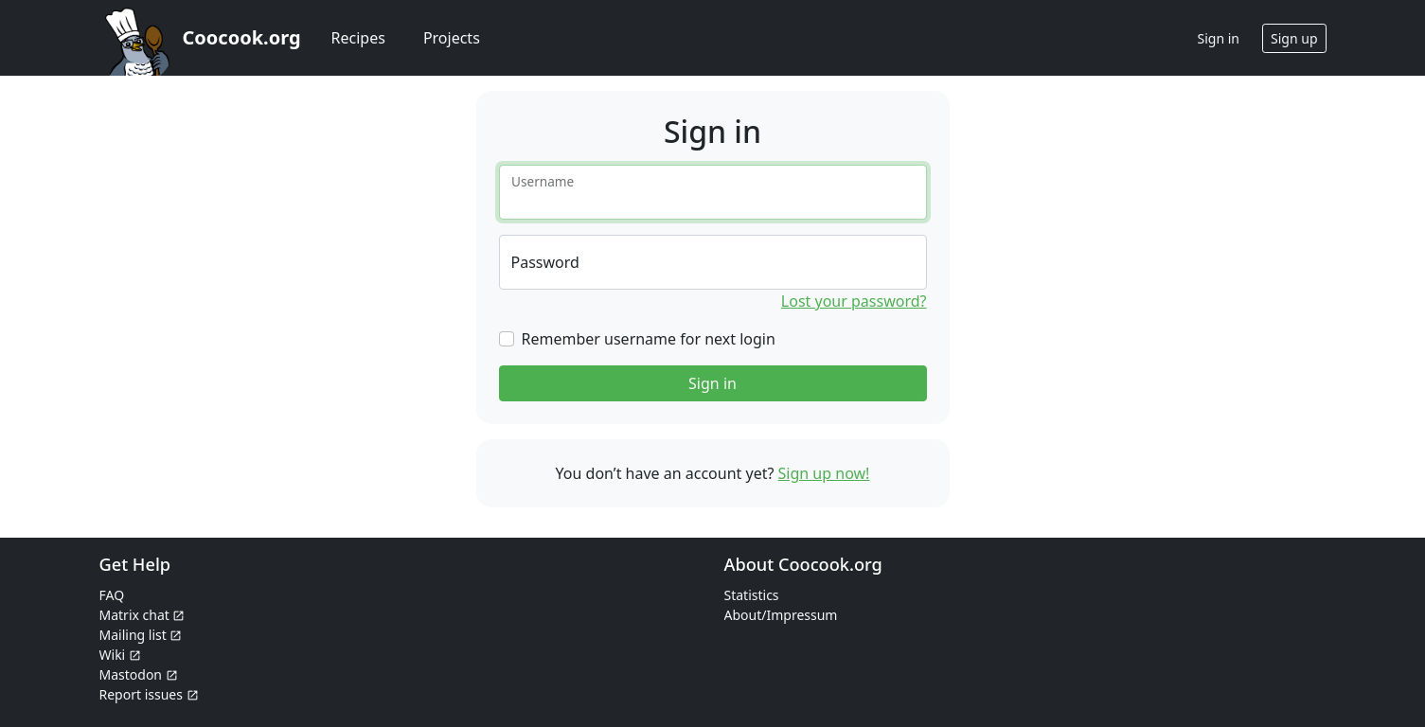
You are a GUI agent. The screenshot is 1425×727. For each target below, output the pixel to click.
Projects (451, 37)
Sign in (712, 383)
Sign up (1294, 38)
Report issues (149, 694)
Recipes (358, 37)
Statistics (751, 595)
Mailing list (141, 635)
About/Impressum (781, 615)
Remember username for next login (648, 338)
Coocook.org (242, 37)
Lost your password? (854, 301)
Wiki (120, 655)
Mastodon (138, 674)
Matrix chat (142, 615)
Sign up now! (824, 473)
